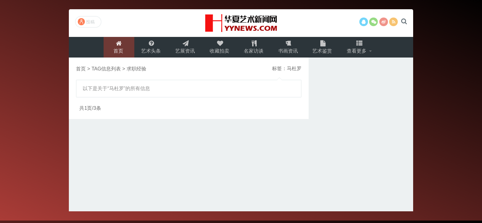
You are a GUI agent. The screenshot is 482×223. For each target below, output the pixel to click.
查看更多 (359, 48)
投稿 (86, 21)
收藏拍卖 (219, 48)
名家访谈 (254, 48)
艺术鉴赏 (324, 48)
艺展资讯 (184, 48)
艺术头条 (149, 48)
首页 (116, 48)
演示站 (241, 23)
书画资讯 (289, 48)
